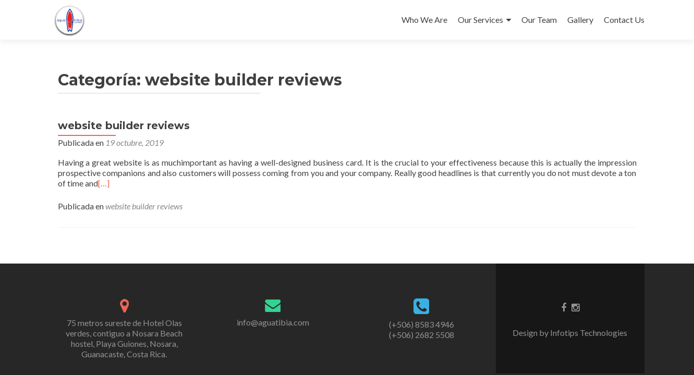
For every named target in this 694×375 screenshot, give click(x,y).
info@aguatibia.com (273, 322)
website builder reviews (124, 125)
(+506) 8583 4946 (421, 324)
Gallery (580, 19)
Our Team (539, 19)
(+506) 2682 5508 (421, 335)
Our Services (480, 19)
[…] (103, 183)
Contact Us (624, 19)
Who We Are (424, 19)
